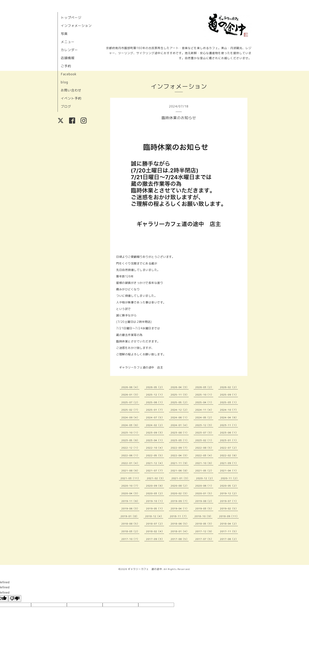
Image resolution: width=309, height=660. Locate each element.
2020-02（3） (180, 493)
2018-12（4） (154, 516)
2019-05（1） (155, 508)
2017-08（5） (180, 539)
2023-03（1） (180, 440)
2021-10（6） (204, 463)
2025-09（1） (229, 394)
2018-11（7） (179, 516)
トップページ (71, 17)
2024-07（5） (155, 417)
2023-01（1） (229, 440)
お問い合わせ (71, 90)
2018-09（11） (229, 516)
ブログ (66, 106)
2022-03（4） (204, 455)
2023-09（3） (155, 432)
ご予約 (66, 66)
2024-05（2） (204, 417)
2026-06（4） (130, 387)
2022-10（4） (155, 447)
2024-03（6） (130, 425)
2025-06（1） (155, 402)
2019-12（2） (229, 493)
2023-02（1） (204, 440)
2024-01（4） (180, 425)
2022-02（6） (229, 455)
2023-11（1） (229, 425)
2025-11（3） (180, 394)
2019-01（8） (130, 516)
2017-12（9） (204, 531)
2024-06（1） (180, 417)
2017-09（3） (155, 539)
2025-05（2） (180, 402)
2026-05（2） (155, 387)
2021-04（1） (229, 470)
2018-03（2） (130, 531)
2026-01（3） (130, 394)
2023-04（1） (155, 440)
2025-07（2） (130, 402)
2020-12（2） (205, 478)
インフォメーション (76, 25)
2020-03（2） (155, 493)
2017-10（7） (130, 539)
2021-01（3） (180, 478)
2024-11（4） (204, 409)
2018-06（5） (180, 523)
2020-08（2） (180, 485)
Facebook (69, 74)
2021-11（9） (180, 463)
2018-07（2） (155, 523)
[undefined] (14, 598)
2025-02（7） (130, 409)
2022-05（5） (155, 455)
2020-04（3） (130, 493)
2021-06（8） (180, 470)
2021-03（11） (130, 478)
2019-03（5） (204, 508)
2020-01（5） (204, 493)
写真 (64, 33)
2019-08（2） (204, 501)
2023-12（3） (204, 425)
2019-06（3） (130, 508)
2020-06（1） (204, 485)
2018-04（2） (229, 523)
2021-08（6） (130, 470)
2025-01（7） (155, 409)
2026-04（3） (180, 387)
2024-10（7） (229, 409)
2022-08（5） (204, 447)
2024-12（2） (180, 409)
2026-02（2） (229, 387)
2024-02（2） (155, 425)
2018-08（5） (130, 523)
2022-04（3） (180, 455)
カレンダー (69, 50)
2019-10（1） (155, 501)
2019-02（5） (229, 508)
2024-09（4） (130, 417)
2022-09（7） (180, 447)
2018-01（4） (180, 531)
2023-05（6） (130, 440)
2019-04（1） (180, 508)
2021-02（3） (156, 478)
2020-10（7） (130, 485)
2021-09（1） (229, 463)
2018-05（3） (204, 523)
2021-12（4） (155, 463)
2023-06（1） (229, 432)
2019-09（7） (180, 501)
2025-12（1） (155, 394)
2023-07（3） (204, 432)
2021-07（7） (155, 470)
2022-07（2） (229, 447)
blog (64, 82)
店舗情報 (68, 58)
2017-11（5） (229, 531)
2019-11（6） (130, 501)
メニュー (68, 42)
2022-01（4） (130, 463)
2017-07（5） (204, 539)
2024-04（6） (229, 417)
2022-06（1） (130, 455)
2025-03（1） (229, 402)
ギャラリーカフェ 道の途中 (145, 569)
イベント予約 (71, 98)
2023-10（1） (130, 432)
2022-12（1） (130, 447)
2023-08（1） (180, 432)
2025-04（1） (204, 402)
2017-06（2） (229, 539)
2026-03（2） (204, 387)
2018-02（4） (155, 531)
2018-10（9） (203, 516)
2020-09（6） (155, 485)
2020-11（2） (230, 478)
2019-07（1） (229, 501)
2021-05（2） (204, 470)
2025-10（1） (204, 394)
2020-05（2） (229, 485)
